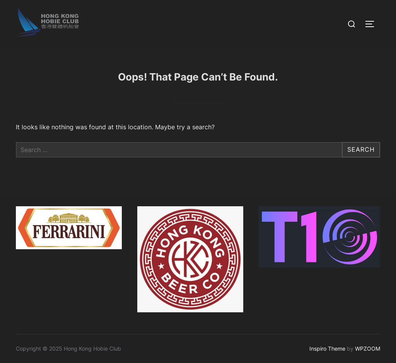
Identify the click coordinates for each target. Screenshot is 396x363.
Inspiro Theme (327, 348)
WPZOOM (367, 348)
